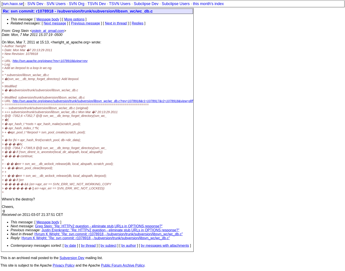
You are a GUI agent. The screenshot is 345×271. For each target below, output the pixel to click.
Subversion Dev (72, 258)
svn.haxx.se (13, 4)
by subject (108, 245)
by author (128, 245)
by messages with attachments (165, 245)
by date (70, 245)
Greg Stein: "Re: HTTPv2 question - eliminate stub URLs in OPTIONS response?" (99, 226)
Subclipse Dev (146, 4)
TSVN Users (119, 4)
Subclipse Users (176, 4)
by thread (88, 245)
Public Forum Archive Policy (122, 265)
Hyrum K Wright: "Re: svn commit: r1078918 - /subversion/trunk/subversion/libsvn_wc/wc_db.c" (109, 234)
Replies (137, 23)
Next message (55, 23)
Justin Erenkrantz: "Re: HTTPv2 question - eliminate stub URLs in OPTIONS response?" (111, 230)
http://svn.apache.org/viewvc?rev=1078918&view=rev (50, 61)
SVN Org (76, 4)
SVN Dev (35, 4)
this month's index (208, 4)
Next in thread (116, 23)
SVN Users (56, 4)
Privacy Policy (64, 265)
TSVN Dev (97, 4)
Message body (47, 19)
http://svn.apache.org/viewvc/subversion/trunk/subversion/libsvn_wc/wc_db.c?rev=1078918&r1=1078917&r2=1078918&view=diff (103, 101)
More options (74, 19)
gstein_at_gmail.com (48, 31)
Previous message (85, 23)
